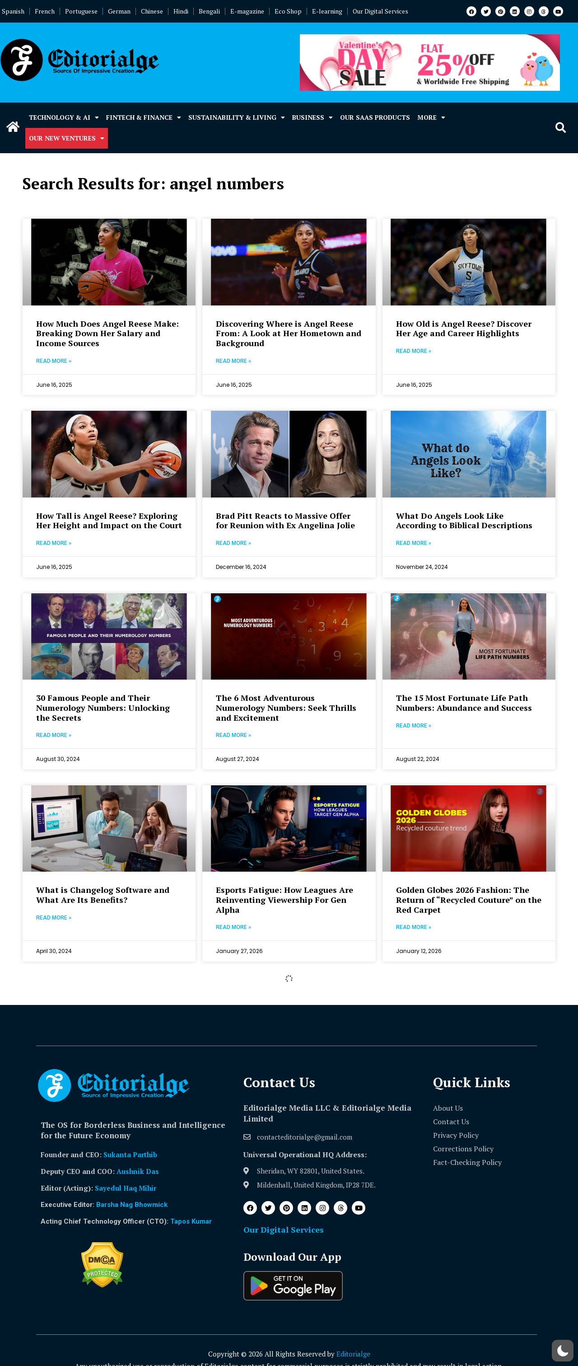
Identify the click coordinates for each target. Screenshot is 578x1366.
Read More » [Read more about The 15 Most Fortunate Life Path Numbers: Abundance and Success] (413, 726)
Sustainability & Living (236, 117)
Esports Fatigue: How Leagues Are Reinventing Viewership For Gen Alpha (284, 899)
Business (312, 117)
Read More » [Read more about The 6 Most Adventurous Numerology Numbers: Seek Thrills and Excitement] (233, 735)
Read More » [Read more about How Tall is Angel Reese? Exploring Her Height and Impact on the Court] (53, 543)
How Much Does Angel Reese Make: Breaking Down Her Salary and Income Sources (107, 333)
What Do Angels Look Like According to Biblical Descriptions (464, 520)
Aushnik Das (138, 1171)
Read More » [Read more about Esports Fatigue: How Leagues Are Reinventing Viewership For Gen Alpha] (233, 927)
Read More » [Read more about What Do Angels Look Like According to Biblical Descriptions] (413, 543)
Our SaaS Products (375, 117)
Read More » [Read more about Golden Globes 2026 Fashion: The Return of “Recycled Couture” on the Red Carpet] (413, 927)
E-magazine (247, 11)
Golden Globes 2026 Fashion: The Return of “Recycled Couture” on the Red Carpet (468, 899)
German (119, 11)
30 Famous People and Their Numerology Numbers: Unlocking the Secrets (103, 707)
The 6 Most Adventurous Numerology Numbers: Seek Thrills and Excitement (286, 707)
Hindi (180, 11)
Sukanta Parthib (130, 1154)
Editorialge (353, 1353)
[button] (561, 128)
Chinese (152, 11)
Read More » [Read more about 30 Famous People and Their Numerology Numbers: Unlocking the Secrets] (53, 735)
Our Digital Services (380, 11)
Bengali (209, 11)
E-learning (327, 11)
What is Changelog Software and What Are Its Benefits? (102, 894)
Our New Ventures (66, 138)
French (45, 11)
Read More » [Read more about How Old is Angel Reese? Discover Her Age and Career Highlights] (413, 351)
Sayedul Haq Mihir (125, 1187)
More (431, 117)
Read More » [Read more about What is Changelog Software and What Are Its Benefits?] (53, 918)
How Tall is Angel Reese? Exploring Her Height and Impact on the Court (109, 520)
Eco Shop (288, 11)
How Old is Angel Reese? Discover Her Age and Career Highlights (463, 328)
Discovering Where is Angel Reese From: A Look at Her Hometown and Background (288, 333)
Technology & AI (64, 117)
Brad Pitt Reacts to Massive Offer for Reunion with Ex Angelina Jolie (285, 520)
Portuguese (81, 11)
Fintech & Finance (143, 117)
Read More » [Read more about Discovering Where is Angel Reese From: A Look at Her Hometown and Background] (233, 361)
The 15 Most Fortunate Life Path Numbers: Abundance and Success (464, 702)
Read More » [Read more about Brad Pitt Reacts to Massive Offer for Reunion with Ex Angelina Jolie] (233, 543)
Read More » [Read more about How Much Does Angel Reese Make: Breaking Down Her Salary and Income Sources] (53, 361)
